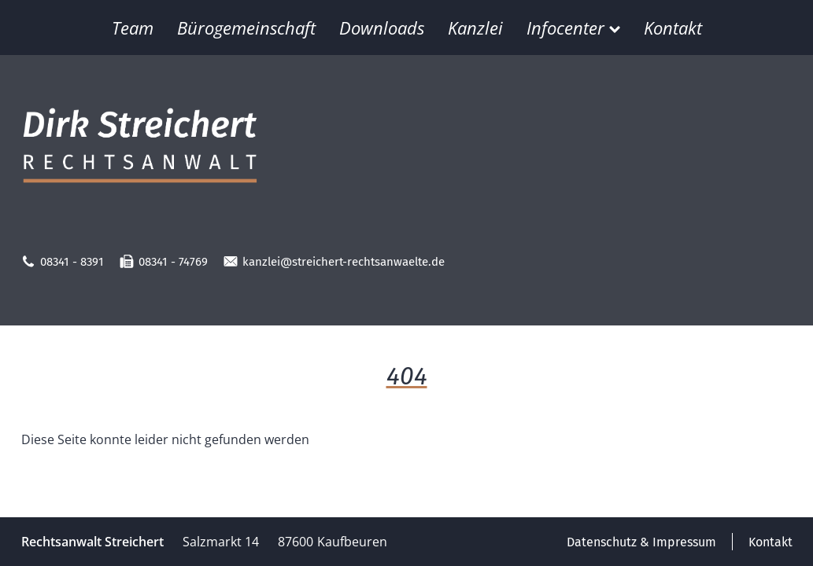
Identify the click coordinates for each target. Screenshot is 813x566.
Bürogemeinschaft (246, 27)
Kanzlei (475, 27)
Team (132, 27)
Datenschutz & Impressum (641, 542)
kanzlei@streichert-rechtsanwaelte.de (334, 262)
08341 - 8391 (62, 262)
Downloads (381, 27)
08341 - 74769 (164, 262)
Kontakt (673, 27)
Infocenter (573, 27)
